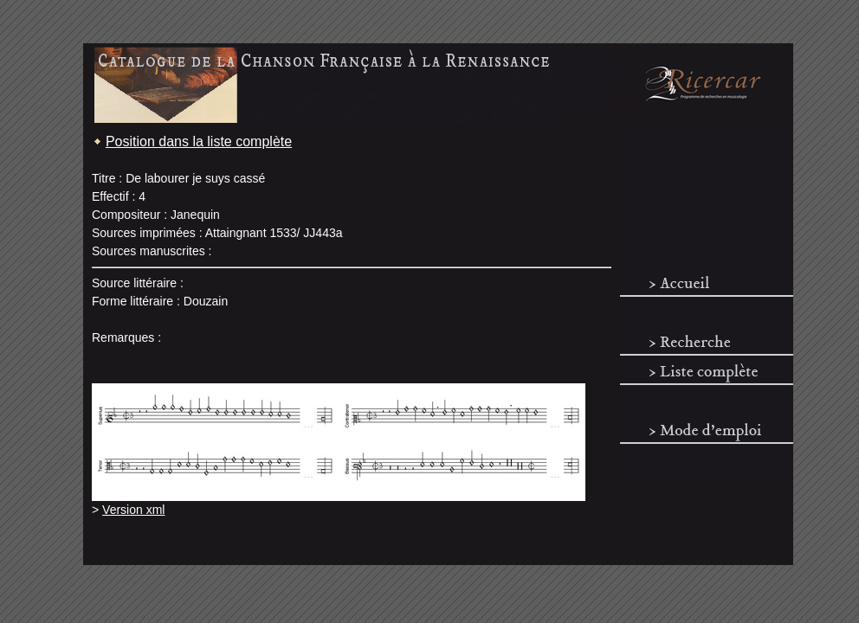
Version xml (133, 510)
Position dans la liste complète (199, 141)
